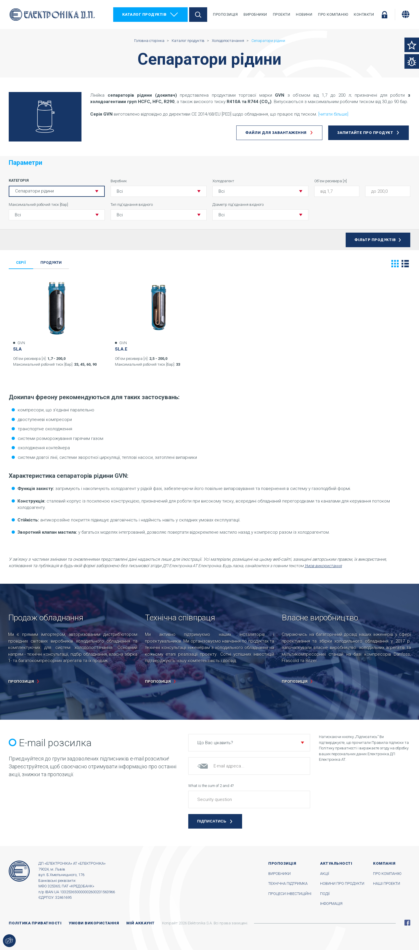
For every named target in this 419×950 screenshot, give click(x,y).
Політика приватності (35, 923)
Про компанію (333, 14)
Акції (324, 873)
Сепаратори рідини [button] (34, 191)
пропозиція (21, 681)
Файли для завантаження (276, 132)
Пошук (198, 14)
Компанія (384, 863)
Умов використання (323, 565)
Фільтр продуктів (375, 240)
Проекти (281, 14)
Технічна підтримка (288, 883)
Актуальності (336, 863)
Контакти (364, 14)
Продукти (51, 262)
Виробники (255, 14)
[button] (159, 191)
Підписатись (211, 821)
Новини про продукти (342, 883)
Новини (304, 14)
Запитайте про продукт (365, 132)
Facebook (407, 923)
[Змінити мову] (405, 14)
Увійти (384, 14)
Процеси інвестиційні (289, 893)
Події (325, 893)
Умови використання (94, 923)
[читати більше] (333, 114)
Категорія (19, 180)
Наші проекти (386, 883)
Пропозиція (225, 14)
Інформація (331, 903)
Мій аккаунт (140, 923)
